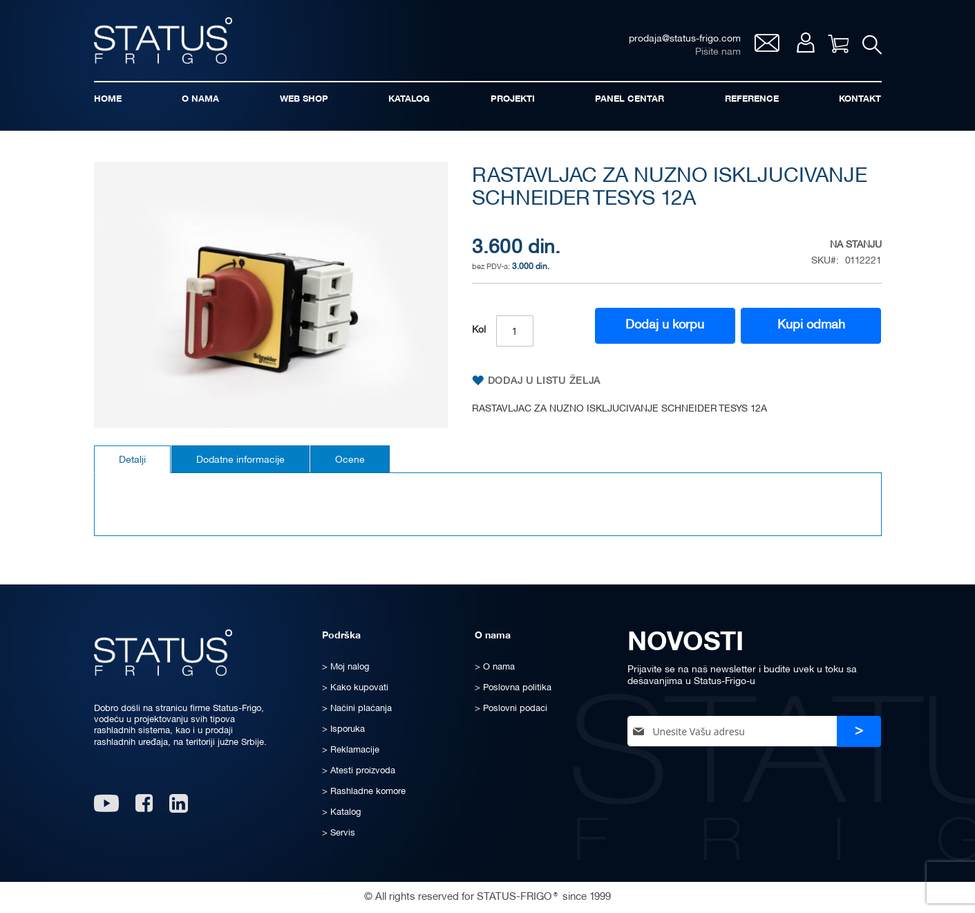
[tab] (132, 459)
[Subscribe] (859, 731)
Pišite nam (718, 52)
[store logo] (163, 40)
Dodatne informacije (240, 460)
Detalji (132, 460)
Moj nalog (805, 43)
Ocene (350, 460)
